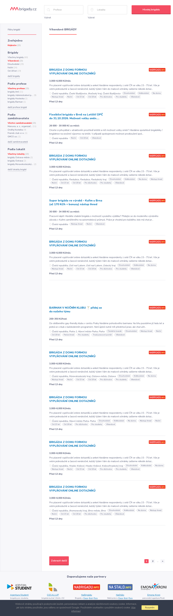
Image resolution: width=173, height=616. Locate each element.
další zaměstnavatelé (18, 141)
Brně (91, 598)
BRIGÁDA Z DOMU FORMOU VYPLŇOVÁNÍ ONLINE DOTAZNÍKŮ (72, 71)
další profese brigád (17, 107)
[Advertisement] (107, 48)
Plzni (96, 598)
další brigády (14, 76)
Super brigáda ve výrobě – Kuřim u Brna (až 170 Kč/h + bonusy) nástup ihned (75, 202)
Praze (85, 598)
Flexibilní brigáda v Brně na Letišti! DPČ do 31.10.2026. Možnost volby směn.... (76, 116)
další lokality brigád (17, 169)
